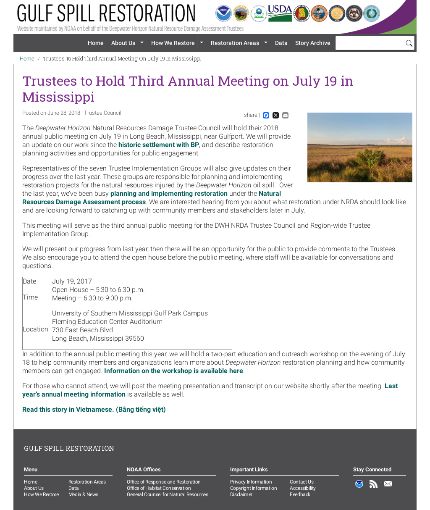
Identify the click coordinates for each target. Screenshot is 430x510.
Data (281, 42)
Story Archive (312, 42)
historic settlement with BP (158, 145)
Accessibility (303, 488)
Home (96, 42)
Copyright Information (253, 488)
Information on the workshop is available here (173, 371)
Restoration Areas (235, 42)
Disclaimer (241, 494)
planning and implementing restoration (169, 193)
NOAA (359, 488)
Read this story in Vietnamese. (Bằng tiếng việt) (94, 409)
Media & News (83, 494)
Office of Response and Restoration (163, 482)
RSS (374, 488)
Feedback (300, 494)
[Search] (409, 43)
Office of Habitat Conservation (159, 488)
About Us (123, 42)
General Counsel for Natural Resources (167, 494)
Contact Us (301, 482)
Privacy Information (251, 482)
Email (388, 488)
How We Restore (173, 42)
